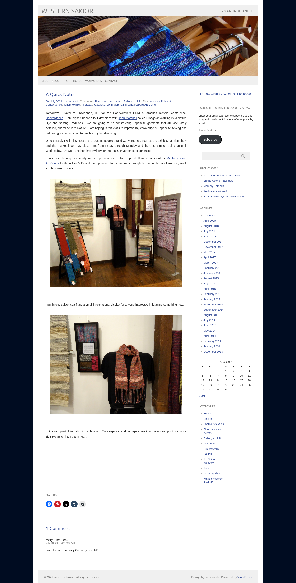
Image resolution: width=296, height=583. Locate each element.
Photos (76, 81)
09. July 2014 (54, 101)
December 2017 (213, 241)
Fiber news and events (108, 101)
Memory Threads (214, 186)
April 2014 (210, 335)
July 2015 (209, 283)
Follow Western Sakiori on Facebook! (225, 94)
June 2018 (210, 236)
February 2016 (212, 267)
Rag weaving (211, 448)
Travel (207, 468)
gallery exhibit (72, 104)
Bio (66, 81)
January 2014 (212, 346)
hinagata (87, 104)
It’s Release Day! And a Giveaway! (224, 196)
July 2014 (209, 320)
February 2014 (212, 341)
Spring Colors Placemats (218, 180)
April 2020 (210, 220)
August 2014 (211, 315)
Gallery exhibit (131, 101)
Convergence (54, 104)
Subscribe (210, 139)
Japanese (99, 104)
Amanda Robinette (161, 101)
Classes (208, 418)
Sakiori (208, 454)
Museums (209, 443)
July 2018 (209, 231)
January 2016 (212, 273)
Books (207, 413)
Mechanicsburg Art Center (141, 104)
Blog (44, 81)
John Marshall (115, 104)
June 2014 (210, 325)
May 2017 (210, 252)
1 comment (71, 101)
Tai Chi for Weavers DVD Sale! (222, 175)
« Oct (202, 396)
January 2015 (212, 299)
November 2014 (213, 304)
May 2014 (210, 330)
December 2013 (213, 351)
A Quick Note (60, 94)
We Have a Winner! (215, 191)
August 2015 (211, 278)
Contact (111, 81)
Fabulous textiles (214, 424)
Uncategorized (212, 473)
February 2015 (212, 294)
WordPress (244, 577)
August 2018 (211, 226)
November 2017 (213, 246)
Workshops (93, 81)
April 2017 (210, 257)
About (56, 81)
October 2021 (212, 215)
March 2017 (211, 262)
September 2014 (214, 309)
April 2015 (210, 288)
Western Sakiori (68, 11)
